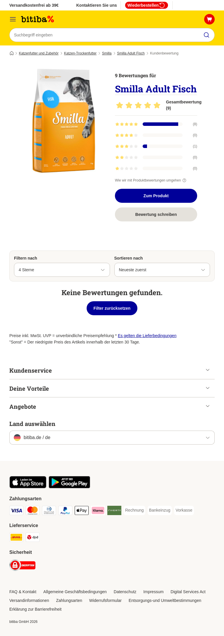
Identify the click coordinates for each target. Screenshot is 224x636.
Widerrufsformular (105, 600)
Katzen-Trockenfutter (80, 53)
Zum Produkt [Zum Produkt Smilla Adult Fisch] (156, 195)
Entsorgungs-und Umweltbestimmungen (165, 600)
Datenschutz (125, 591)
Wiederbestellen (146, 5)
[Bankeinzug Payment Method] (159, 510)
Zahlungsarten (69, 600)
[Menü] (13, 19)
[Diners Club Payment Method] (49, 511)
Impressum (154, 591)
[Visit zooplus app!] (27, 487)
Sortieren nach (128, 258)
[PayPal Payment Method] (65, 511)
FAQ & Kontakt (22, 591)
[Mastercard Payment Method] (33, 511)
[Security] (22, 566)
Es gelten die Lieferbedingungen (147, 335)
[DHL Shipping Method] (16, 538)
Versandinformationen (29, 600)
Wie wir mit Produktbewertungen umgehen (151, 180)
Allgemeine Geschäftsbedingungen (75, 591)
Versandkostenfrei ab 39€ (34, 5)
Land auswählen (32, 423)
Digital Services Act (188, 591)
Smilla (107, 53)
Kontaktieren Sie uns (96, 5)
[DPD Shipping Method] (33, 538)
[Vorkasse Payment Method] (184, 510)
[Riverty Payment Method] (114, 511)
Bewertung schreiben (156, 214)
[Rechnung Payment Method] (134, 510)
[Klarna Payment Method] (98, 511)
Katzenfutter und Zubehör (39, 53)
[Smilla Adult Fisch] (64, 121)
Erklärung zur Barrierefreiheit (35, 609)
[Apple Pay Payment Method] (82, 511)
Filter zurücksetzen (112, 308)
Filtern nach (25, 258)
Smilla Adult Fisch (131, 53)
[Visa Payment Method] (16, 511)
